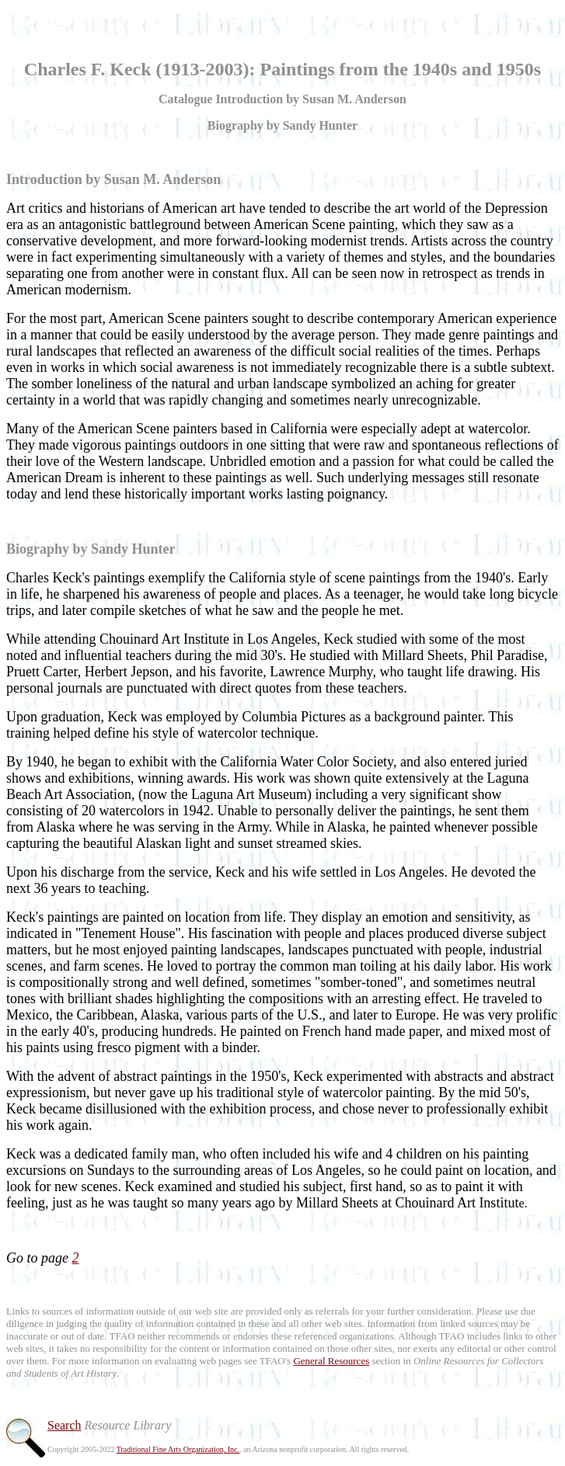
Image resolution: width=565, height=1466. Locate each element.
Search (64, 1425)
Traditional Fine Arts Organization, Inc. (178, 1449)
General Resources (331, 1361)
